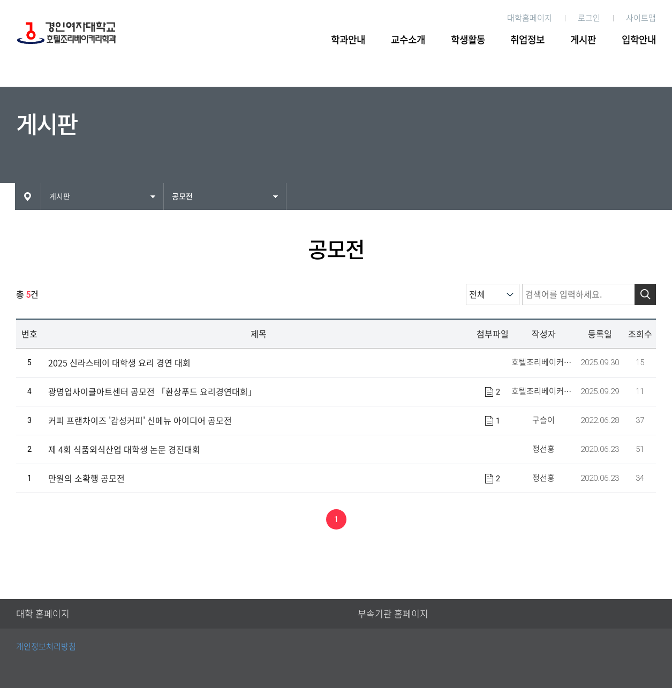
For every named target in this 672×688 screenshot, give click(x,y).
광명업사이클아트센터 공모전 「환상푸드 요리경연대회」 (152, 392)
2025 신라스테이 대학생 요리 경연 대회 (119, 363)
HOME (28, 196)
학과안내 (348, 39)
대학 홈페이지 (43, 613)
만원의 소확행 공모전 (86, 478)
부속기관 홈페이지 (393, 613)
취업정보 (527, 39)
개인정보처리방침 (46, 646)
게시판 (583, 39)
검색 (645, 294)
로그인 (589, 18)
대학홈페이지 (529, 18)
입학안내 (639, 39)
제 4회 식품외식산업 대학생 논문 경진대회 (124, 449)
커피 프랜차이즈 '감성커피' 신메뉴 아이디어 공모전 (140, 421)
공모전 (182, 196)
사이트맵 (641, 18)
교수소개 (408, 39)
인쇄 (652, 195)
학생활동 (468, 39)
